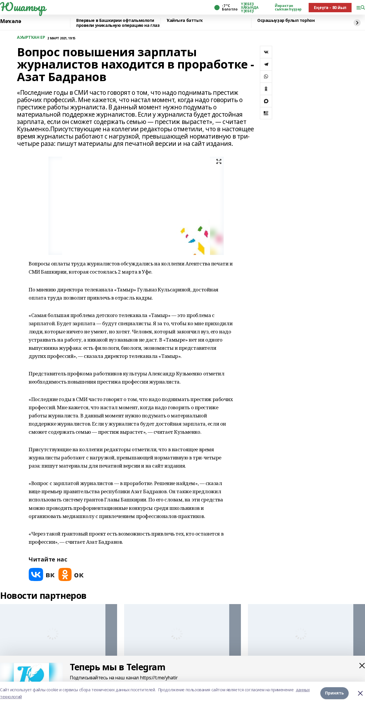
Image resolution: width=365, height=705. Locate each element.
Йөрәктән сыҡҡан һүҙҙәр (288, 7)
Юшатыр (22, 6)
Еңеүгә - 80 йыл (330, 7)
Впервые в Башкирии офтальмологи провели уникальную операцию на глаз (117, 23)
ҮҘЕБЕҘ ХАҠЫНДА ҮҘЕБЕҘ (249, 7)
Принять (334, 693)
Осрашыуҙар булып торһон (285, 20)
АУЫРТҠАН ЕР (31, 37)
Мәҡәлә (10, 21)
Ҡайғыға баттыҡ (184, 20)
